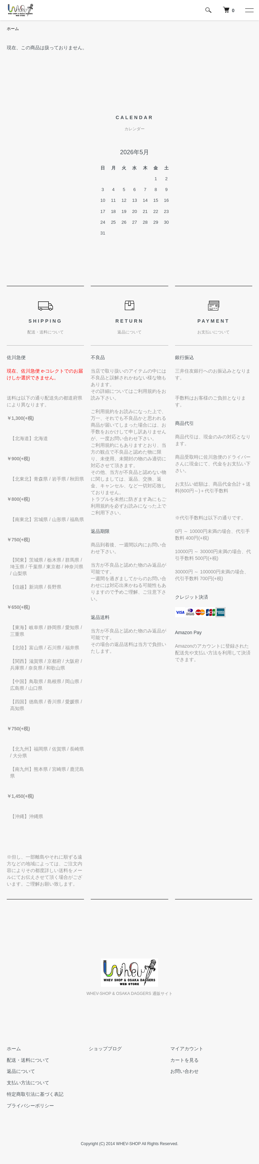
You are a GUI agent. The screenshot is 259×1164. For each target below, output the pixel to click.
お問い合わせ (184, 1071)
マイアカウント (186, 1048)
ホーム (13, 28)
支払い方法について (28, 1082)
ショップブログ (105, 1048)
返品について (21, 1071)
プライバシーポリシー (30, 1105)
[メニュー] (249, 10)
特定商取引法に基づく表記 (35, 1094)
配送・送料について (28, 1060)
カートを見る (184, 1060)
